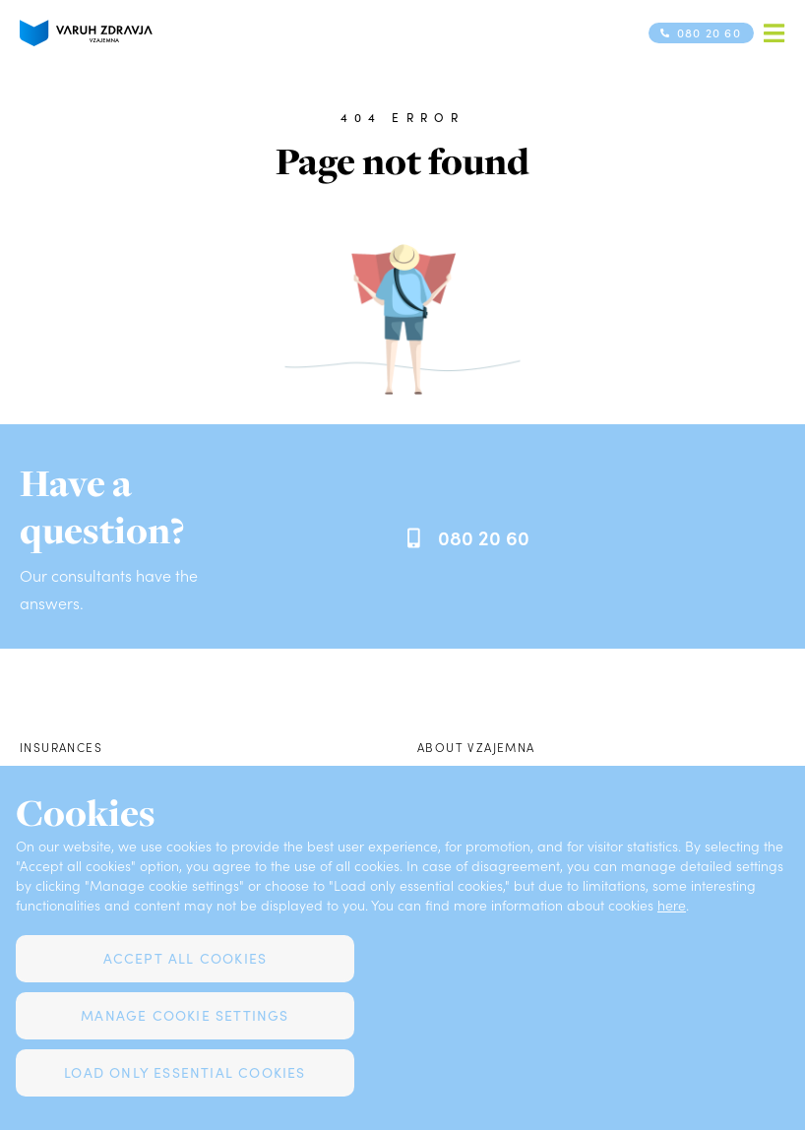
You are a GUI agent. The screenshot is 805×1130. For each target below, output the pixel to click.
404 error (402, 117)
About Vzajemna (476, 747)
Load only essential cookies (184, 1072)
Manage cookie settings (184, 1015)
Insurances (61, 747)
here (671, 905)
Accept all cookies (185, 958)
